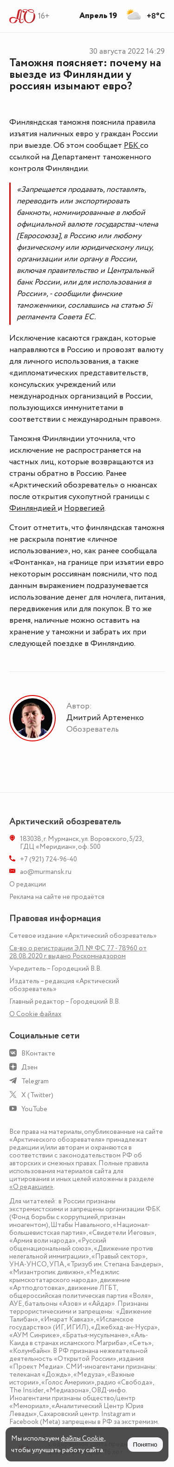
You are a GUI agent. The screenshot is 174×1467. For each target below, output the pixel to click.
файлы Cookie (82, 1438)
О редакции (27, 884)
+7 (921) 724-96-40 (48, 859)
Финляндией (33, 508)
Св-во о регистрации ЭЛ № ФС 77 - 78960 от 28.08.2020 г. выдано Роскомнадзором (78, 952)
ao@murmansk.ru (45, 872)
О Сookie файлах (35, 1014)
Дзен (29, 1067)
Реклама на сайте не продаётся (56, 897)
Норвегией (84, 508)
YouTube (34, 1109)
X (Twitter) (37, 1095)
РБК (132, 145)
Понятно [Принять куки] (145, 1444)
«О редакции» (31, 1187)
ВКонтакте (38, 1053)
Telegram (35, 1081)
